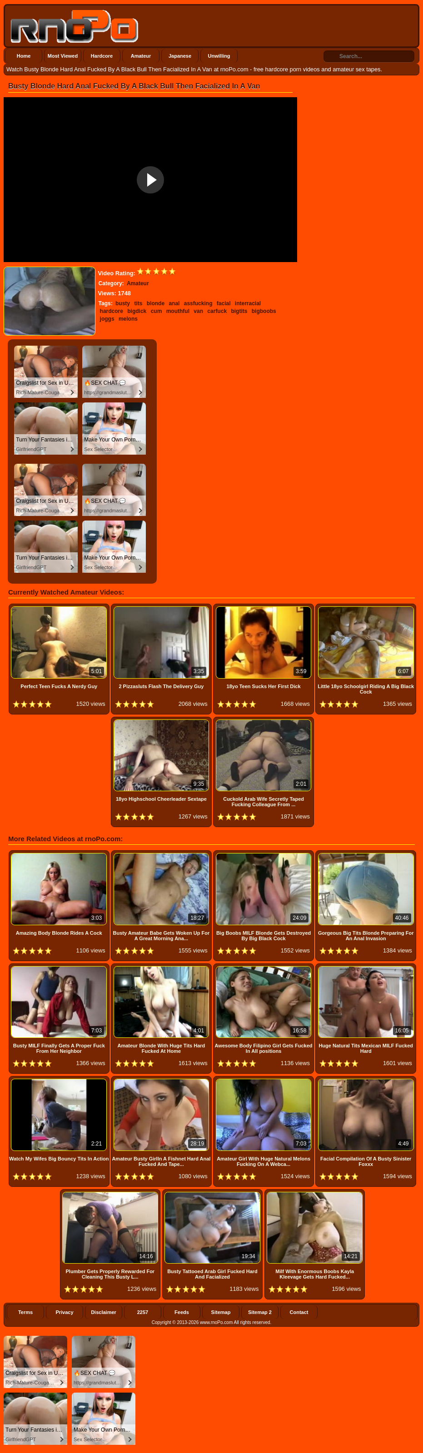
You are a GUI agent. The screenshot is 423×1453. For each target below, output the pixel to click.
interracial (248, 303)
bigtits (239, 311)
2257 (142, 1312)
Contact (299, 1312)
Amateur (141, 56)
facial (224, 303)
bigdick (136, 311)
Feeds (181, 1312)
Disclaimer (103, 1312)
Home (24, 56)
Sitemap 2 (260, 1312)
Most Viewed (63, 56)
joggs (107, 319)
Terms (25, 1312)
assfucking (198, 303)
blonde (155, 303)
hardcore (111, 311)
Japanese (180, 56)
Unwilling (219, 56)
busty (122, 303)
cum (156, 311)
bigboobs (264, 311)
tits (138, 303)
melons (128, 319)
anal (174, 303)
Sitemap (221, 1312)
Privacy (64, 1312)
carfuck (217, 311)
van (198, 311)
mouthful (177, 311)
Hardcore (102, 56)
